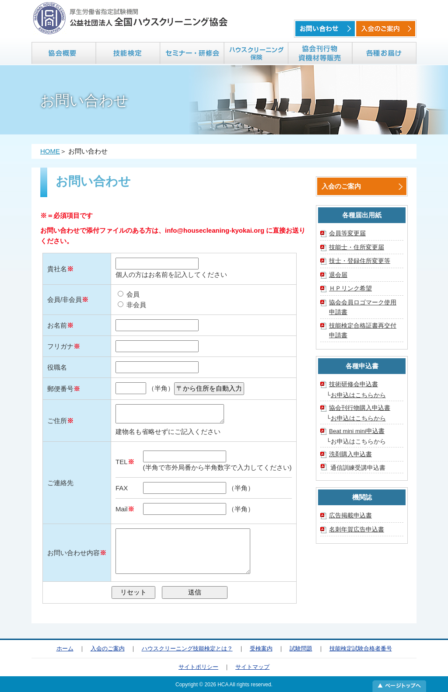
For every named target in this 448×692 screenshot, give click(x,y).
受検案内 (261, 648)
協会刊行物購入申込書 (359, 408)
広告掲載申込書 (350, 515)
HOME (50, 151)
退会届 (338, 275)
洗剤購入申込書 (350, 454)
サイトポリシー (198, 667)
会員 (129, 294)
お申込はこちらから (358, 395)
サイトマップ (252, 667)
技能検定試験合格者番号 (360, 648)
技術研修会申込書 (353, 384)
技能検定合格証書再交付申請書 (362, 330)
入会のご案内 (341, 186)
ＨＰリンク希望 (350, 288)
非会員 (132, 304)
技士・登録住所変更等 (359, 261)
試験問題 (301, 648)
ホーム (65, 648)
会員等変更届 (347, 233)
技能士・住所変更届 (356, 247)
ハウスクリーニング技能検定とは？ (187, 648)
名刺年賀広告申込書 (356, 529)
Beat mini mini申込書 (357, 431)
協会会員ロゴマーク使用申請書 (362, 307)
